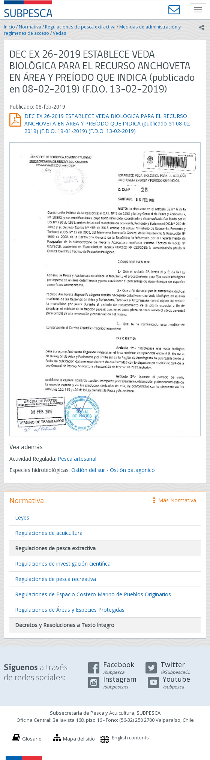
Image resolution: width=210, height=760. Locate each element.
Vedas (59, 33)
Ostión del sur (88, 469)
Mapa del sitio (79, 738)
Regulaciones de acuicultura (48, 532)
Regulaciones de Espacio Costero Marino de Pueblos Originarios (93, 594)
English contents (130, 737)
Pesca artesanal (77, 458)
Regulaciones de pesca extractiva (80, 27)
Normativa (30, 27)
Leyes (22, 517)
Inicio (9, 27)
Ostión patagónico (132, 469)
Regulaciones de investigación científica (63, 563)
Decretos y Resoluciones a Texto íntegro (64, 625)
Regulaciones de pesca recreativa (55, 578)
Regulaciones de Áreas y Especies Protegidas (69, 609)
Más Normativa (174, 500)
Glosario (32, 738)
